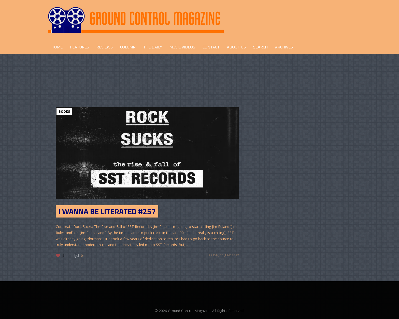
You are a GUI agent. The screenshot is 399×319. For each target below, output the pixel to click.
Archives (284, 47)
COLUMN (128, 47)
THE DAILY (152, 47)
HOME (57, 47)
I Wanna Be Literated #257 (107, 211)
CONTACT (211, 47)
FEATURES (79, 47)
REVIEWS (104, 47)
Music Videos (182, 47)
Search (260, 47)
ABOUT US (236, 47)
